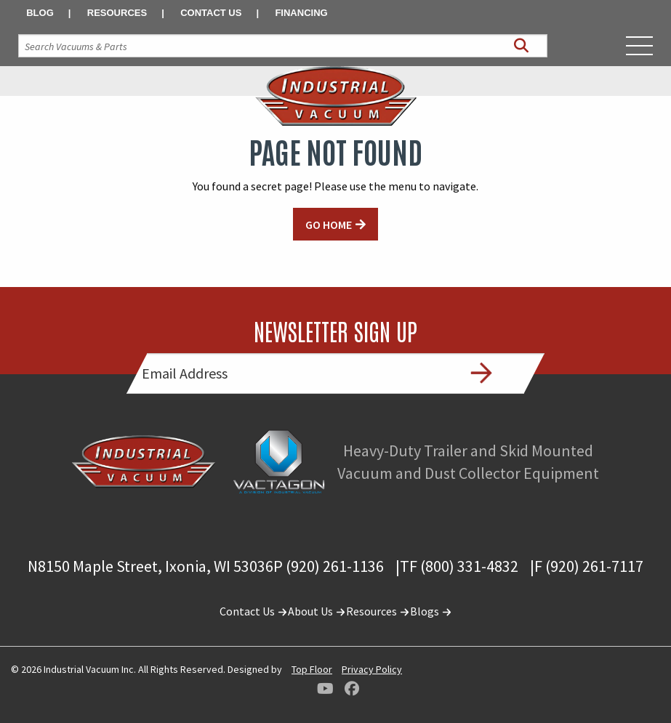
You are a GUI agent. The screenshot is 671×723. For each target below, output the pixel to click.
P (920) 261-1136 (328, 566)
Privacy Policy (372, 669)
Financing (301, 12)
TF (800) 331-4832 (459, 566)
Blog (40, 12)
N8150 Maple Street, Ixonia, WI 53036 (150, 566)
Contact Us (210, 12)
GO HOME (328, 224)
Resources (117, 12)
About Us (317, 611)
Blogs (431, 611)
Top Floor (312, 669)
